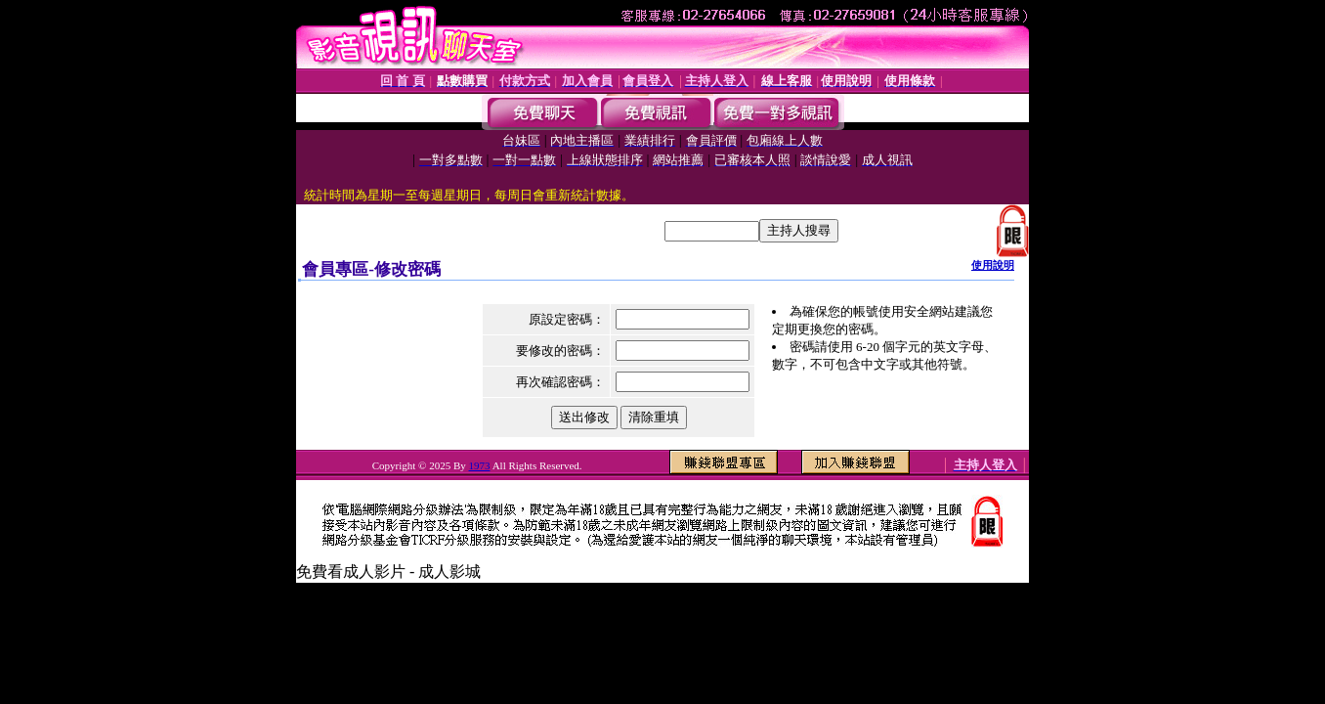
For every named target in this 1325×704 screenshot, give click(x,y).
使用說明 (992, 265)
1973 (480, 465)
